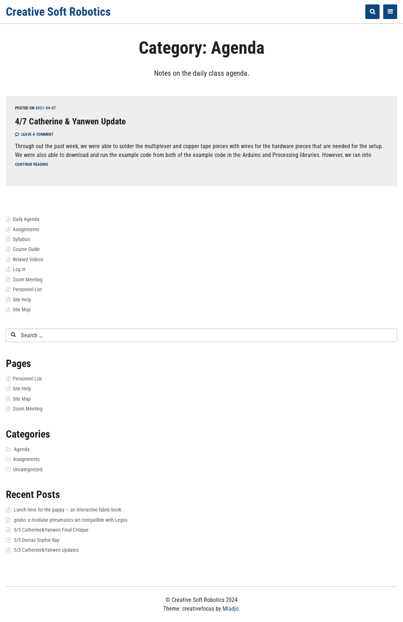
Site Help (22, 300)
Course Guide (26, 249)
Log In (19, 269)
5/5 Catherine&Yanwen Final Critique (51, 530)
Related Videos (28, 259)
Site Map (22, 309)
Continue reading (31, 164)
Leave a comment (37, 134)
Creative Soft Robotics (58, 12)
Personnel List (27, 289)
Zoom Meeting (27, 279)
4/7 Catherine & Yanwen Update (70, 121)
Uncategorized (27, 469)
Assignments (26, 229)
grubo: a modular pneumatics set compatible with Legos (70, 520)
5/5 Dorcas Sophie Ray (36, 540)
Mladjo (231, 608)
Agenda (22, 449)
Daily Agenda (26, 219)
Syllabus (21, 239)
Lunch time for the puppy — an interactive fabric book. (68, 510)
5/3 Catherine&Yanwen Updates (46, 550)
